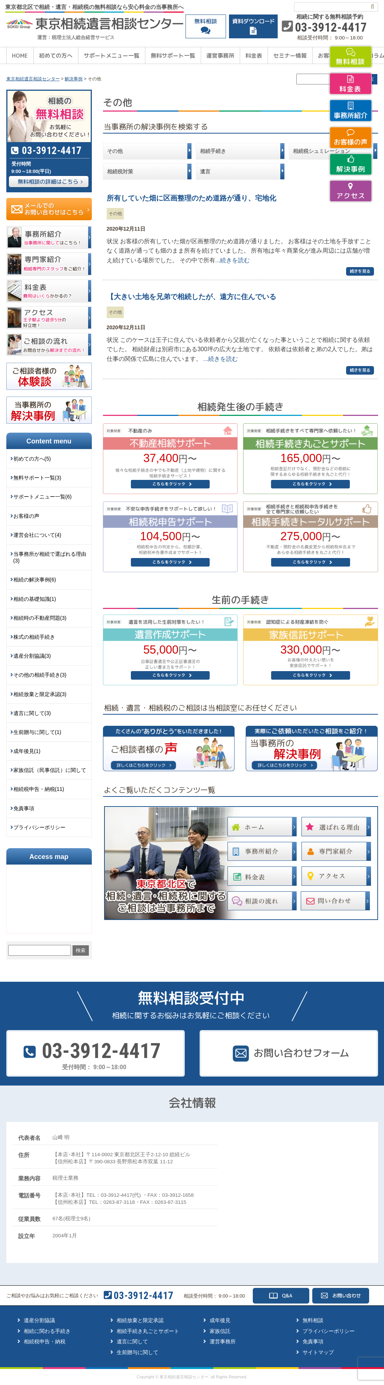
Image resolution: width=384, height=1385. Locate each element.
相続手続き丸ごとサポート (148, 1331)
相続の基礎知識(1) (34, 599)
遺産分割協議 (39, 1320)
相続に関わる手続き (47, 1331)
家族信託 (220, 1331)
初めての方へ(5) (32, 459)
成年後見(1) (27, 751)
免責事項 (23, 808)
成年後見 (220, 1320)
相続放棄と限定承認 (140, 1320)
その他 (115, 213)
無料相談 (313, 1320)
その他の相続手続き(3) (40, 675)
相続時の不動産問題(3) (40, 618)
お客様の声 (26, 516)
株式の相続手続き (34, 637)
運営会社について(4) (37, 535)
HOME (20, 56)
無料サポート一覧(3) (37, 478)
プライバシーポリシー (39, 827)
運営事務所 (220, 56)
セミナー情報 (290, 56)
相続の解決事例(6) (34, 580)
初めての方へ (55, 56)
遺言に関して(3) (32, 713)
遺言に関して (132, 1341)
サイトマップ (318, 1352)
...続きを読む (232, 260)
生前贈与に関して (137, 1352)
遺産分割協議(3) (32, 656)
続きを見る (360, 271)
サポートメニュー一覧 (111, 56)
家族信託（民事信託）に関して (49, 770)
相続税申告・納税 (44, 1341)
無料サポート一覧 (173, 56)
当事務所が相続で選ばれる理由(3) (49, 557)
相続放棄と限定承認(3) (40, 694)
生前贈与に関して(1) (37, 732)
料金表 (253, 56)
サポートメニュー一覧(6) (42, 497)
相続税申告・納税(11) (38, 789)
